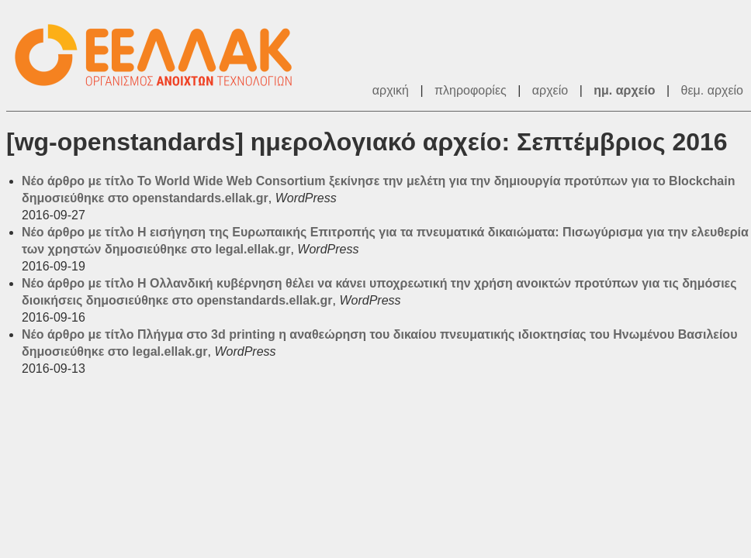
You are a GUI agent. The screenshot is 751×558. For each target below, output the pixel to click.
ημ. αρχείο (624, 90)
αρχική (390, 90)
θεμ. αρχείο (712, 90)
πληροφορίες (470, 90)
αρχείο (550, 90)
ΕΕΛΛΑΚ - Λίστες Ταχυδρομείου (161, 55)
